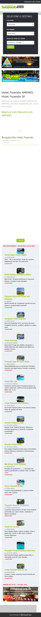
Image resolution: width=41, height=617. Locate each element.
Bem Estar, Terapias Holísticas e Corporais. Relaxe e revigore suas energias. (19, 280)
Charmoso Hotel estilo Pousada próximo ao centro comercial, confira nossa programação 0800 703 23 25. (20, 388)
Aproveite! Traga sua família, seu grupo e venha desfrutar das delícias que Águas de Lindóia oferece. (19, 347)
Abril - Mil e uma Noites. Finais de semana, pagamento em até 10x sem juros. (19, 260)
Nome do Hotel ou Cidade (16, 38)
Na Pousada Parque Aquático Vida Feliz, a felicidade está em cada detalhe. (19, 556)
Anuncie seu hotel (9, 584)
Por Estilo (10, 20)
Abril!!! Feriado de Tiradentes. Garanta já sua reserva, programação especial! (20, 304)
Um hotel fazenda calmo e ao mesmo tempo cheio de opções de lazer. (20, 408)
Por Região (10, 29)
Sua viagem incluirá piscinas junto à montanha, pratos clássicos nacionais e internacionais (20, 450)
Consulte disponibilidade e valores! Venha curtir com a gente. (19, 491)
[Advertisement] (20, 172)
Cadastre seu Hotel (32, 2)
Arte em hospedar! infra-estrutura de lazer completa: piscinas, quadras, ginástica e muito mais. (20, 325)
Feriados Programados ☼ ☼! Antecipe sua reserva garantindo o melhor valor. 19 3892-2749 (20, 471)
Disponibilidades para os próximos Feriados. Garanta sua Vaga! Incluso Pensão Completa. (20, 367)
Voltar (20, 240)
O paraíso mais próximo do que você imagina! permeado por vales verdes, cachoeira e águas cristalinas (20, 512)
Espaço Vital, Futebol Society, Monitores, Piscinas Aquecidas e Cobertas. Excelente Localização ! (19, 429)
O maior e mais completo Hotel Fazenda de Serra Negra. (20, 575)
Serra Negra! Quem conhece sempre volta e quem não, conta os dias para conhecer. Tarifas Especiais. (20, 533)
